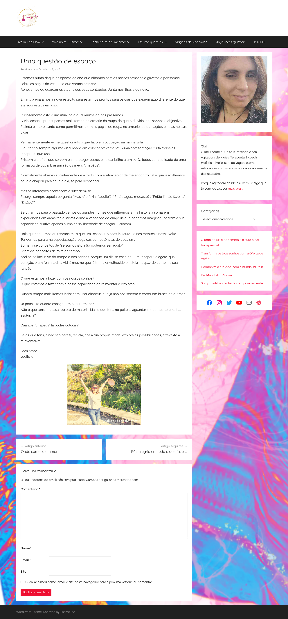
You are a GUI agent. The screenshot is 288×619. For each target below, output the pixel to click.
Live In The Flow (30, 42)
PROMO (259, 42)
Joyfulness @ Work (230, 42)
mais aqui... (235, 188)
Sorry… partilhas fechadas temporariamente (232, 283)
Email (26, 560)
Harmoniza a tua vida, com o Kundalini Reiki (232, 267)
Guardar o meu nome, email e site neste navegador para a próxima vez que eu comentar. (88, 582)
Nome (26, 548)
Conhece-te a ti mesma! (110, 42)
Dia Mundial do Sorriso (217, 275)
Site (23, 571)
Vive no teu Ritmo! (67, 42)
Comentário (30, 489)
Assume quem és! (152, 42)
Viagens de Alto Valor (191, 42)
